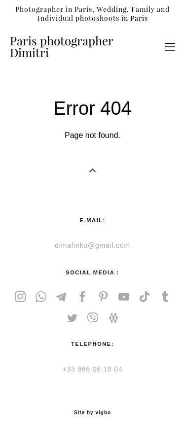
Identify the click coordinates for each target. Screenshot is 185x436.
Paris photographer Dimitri (61, 47)
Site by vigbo (92, 412)
